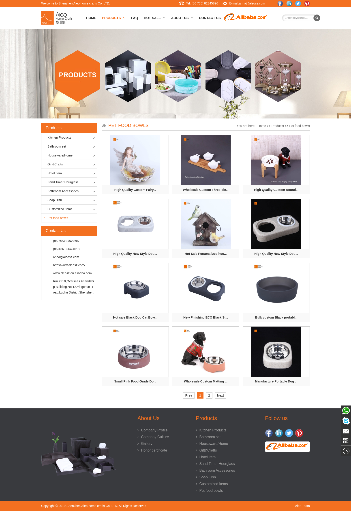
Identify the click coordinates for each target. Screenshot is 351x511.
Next (220, 395)
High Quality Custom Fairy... (135, 190)
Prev (188, 395)
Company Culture (153, 437)
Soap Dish (53, 200)
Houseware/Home (58, 155)
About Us (182, 18)
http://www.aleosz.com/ (69, 265)
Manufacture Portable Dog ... (276, 381)
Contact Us (210, 18)
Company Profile (152, 430)
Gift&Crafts (53, 164)
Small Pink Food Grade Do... (135, 381)
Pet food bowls (56, 218)
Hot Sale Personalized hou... (206, 254)
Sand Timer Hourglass (61, 182)
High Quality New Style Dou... (135, 254)
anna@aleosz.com (252, 3)
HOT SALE (154, 18)
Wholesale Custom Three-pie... (206, 190)
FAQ (134, 18)
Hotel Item (53, 173)
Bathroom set (55, 146)
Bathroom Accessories (61, 191)
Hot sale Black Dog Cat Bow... (135, 317)
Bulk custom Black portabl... (276, 317)
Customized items (58, 209)
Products (113, 18)
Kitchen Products (57, 137)
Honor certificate (152, 450)
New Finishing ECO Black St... (205, 317)
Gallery (144, 444)
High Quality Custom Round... (276, 190)
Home (91, 18)
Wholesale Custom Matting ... (205, 381)
